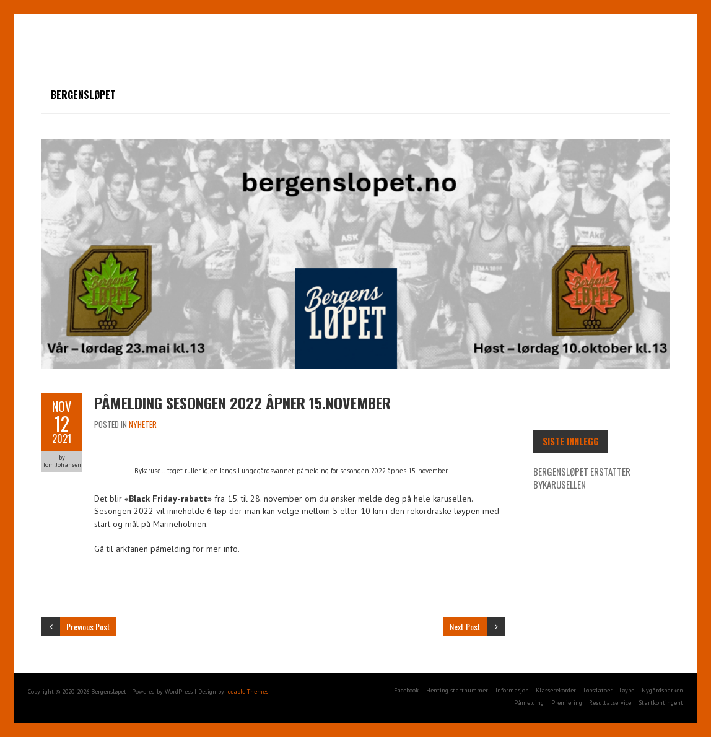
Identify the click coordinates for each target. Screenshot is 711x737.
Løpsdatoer (598, 690)
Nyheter (143, 424)
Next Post (465, 626)
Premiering (566, 703)
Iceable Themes (247, 691)
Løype (626, 690)
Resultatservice (610, 703)
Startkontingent (661, 703)
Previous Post (88, 626)
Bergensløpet (83, 94)
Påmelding (529, 703)
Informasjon (512, 690)
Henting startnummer (457, 690)
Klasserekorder (556, 690)
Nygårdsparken (662, 690)
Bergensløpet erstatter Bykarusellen (581, 477)
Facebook (406, 690)
